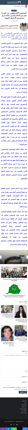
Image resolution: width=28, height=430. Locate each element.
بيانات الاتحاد (24, 406)
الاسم (25, 371)
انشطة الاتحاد (23, 404)
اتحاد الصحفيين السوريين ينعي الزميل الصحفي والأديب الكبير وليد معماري (8, 343)
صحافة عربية (24, 410)
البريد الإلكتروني (24, 376)
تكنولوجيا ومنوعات (23, 408)
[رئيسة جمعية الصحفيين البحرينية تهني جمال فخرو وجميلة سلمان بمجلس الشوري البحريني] (21, 311)
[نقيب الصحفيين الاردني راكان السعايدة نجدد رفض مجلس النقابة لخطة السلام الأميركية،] (21, 330)
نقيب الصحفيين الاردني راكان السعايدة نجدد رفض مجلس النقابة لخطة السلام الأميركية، (21, 339)
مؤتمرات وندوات (23, 412)
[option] (14, 257)
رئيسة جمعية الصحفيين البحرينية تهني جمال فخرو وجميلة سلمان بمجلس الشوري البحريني (21, 320)
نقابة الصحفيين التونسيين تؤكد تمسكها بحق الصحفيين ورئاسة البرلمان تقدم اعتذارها (7, 315)
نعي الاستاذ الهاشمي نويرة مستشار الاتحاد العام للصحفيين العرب (17, 260)
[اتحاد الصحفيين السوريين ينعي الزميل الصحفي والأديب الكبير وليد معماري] (7, 333)
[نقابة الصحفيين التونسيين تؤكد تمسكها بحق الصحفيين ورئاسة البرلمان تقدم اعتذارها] (7, 309)
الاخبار (25, 402)
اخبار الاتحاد (14, 10)
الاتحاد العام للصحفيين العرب (9, 421)
